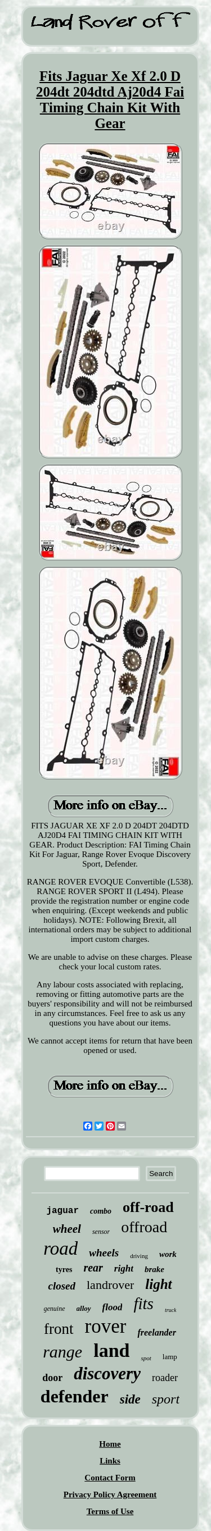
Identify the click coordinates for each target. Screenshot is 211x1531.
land (111, 1350)
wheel (67, 1229)
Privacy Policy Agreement (110, 1494)
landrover (110, 1285)
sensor (101, 1232)
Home (109, 1443)
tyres (64, 1269)
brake (154, 1269)
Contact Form (109, 1477)
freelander (156, 1332)
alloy (84, 1308)
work (168, 1254)
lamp (170, 1356)
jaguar (62, 1211)
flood (112, 1307)
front (58, 1328)
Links (110, 1460)
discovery (107, 1373)
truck (171, 1310)
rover (106, 1326)
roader (165, 1377)
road (60, 1248)
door (52, 1377)
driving (139, 1255)
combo (100, 1211)
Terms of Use (110, 1511)
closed (61, 1286)
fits (143, 1304)
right (123, 1268)
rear (92, 1267)
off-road (148, 1207)
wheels (104, 1253)
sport (165, 1399)
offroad (144, 1227)
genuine (54, 1309)
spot (146, 1358)
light (158, 1284)
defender (75, 1396)
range (62, 1351)
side (130, 1399)
